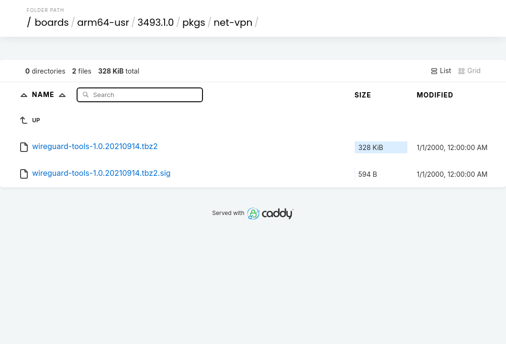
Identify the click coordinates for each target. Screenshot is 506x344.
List (440, 70)
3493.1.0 (155, 22)
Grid (469, 70)
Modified (435, 95)
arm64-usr (103, 22)
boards (51, 22)
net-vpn (233, 22)
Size (363, 95)
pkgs (193, 22)
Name (51, 94)
